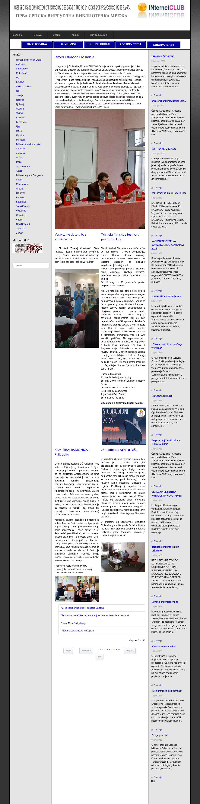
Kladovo (20, 82)
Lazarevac (21, 122)
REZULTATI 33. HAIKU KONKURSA (168, 193)
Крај (99, 657)
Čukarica (20, 215)
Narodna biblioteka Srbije (28, 60)
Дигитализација (98, 35)
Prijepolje (20, 139)
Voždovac (21, 210)
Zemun (19, 233)
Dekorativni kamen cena (163, 791)
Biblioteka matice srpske (28, 144)
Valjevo (19, 113)
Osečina (20, 108)
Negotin (20, 100)
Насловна (17, 35)
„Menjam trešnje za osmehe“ (166, 690)
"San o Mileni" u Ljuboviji (73, 623)
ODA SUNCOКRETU (161, 396)
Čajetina (20, 135)
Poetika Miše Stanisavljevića (166, 296)
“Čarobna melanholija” (163, 646)
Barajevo (20, 197)
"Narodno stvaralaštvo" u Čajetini (77, 630)
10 (119, 649)
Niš (17, 91)
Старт (68, 651)
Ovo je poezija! (159, 735)
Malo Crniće (22, 73)
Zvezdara (21, 228)
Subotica (20, 148)
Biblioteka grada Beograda (29, 175)
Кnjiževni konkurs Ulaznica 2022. (168, 101)
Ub (17, 77)
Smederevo (22, 68)
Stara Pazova (23, 166)
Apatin (19, 171)
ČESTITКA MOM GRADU (163, 149)
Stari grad (21, 202)
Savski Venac (23, 206)
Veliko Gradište (23, 86)
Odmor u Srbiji (158, 798)
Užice (19, 131)
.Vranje (19, 95)
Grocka (20, 188)
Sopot (19, 179)
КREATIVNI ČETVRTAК (162, 56)
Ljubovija (20, 104)
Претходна (86, 651)
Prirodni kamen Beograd (163, 795)
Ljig (18, 126)
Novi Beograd (23, 224)
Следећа (129, 651)
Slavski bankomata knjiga (164, 601)
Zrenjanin (21, 153)
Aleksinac (21, 64)
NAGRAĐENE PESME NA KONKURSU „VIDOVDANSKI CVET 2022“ (168, 245)
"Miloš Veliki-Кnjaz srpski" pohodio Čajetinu (82, 608)
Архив (75, 35)
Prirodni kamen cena (161, 788)
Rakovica (20, 193)
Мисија (56, 35)
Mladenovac (22, 184)
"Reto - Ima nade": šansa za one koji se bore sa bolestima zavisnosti (95, 615)
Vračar (19, 219)
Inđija (19, 162)
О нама (38, 35)
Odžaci (19, 157)
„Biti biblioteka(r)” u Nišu (119, 449)
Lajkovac (20, 117)
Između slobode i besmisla (74, 57)
